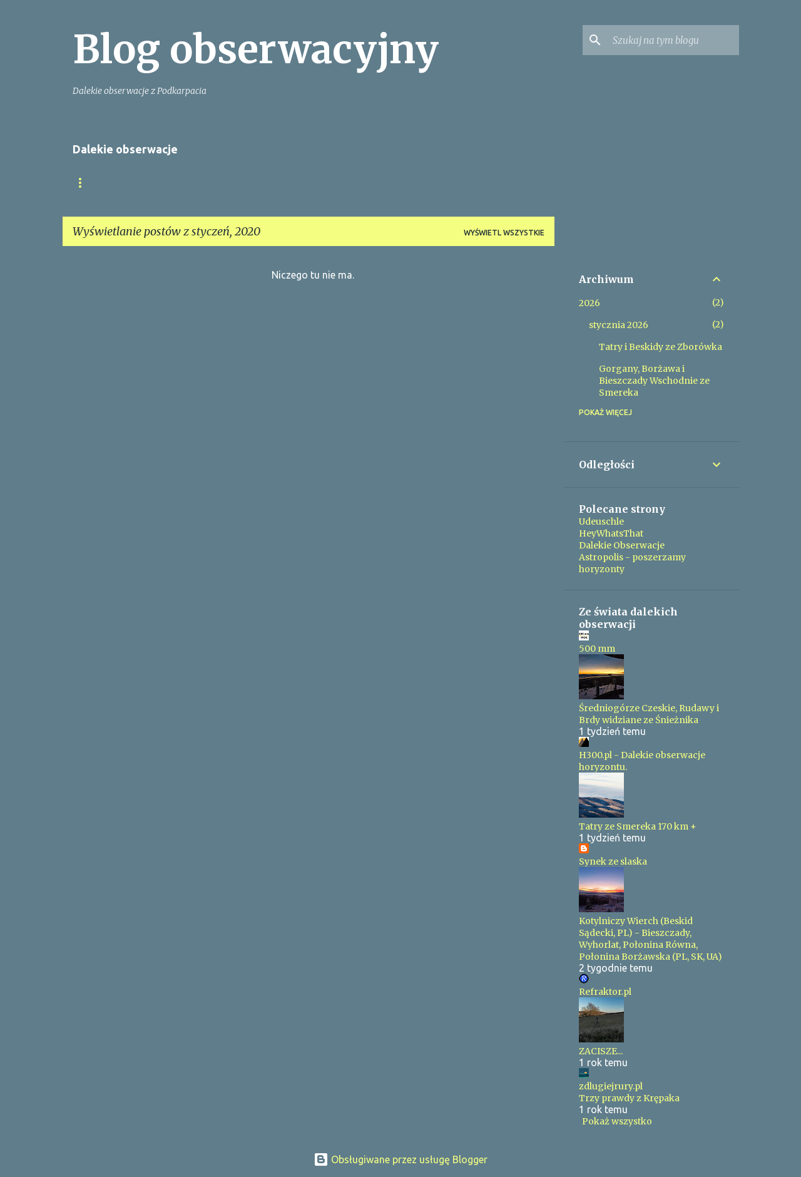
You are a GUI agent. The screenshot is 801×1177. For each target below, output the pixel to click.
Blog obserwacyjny (256, 49)
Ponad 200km (408, 182)
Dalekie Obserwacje (622, 545)
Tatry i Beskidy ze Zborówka (660, 346)
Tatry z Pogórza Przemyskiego (284, 182)
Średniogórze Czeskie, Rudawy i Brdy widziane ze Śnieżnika (649, 714)
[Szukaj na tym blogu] (673, 40)
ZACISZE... (601, 1051)
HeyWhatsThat (611, 533)
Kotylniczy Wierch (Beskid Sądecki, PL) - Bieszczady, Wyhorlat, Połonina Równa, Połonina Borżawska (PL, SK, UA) (650, 938)
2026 (589, 303)
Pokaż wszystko (617, 1121)
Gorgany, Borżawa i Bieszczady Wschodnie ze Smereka (654, 380)
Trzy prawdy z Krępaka (629, 1098)
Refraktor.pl (605, 991)
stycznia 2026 (618, 325)
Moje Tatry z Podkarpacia (130, 182)
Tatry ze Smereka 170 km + (637, 826)
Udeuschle (601, 521)
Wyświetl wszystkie (504, 233)
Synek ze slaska (613, 861)
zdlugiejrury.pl (611, 1086)
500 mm (597, 648)
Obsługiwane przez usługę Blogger (400, 1159)
